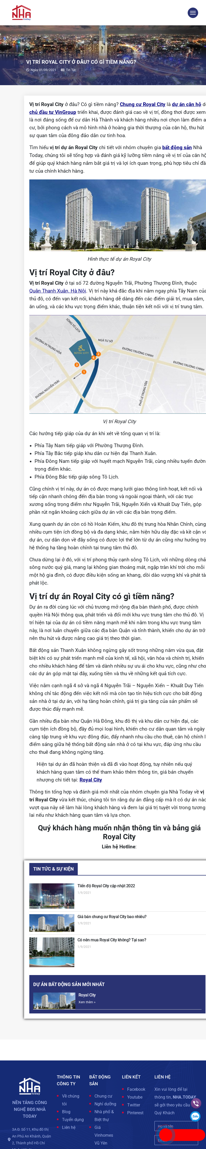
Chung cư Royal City (142, 104)
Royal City (91, 780)
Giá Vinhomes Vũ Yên (103, 1135)
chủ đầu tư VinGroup (52, 112)
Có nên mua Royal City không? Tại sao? (111, 939)
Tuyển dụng (73, 1119)
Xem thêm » (87, 1002)
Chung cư (103, 1096)
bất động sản (177, 147)
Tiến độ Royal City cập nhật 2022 (106, 885)
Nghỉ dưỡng (105, 1103)
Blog (66, 1111)
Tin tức (71, 70)
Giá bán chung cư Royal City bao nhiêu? (112, 916)
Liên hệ (68, 1127)
